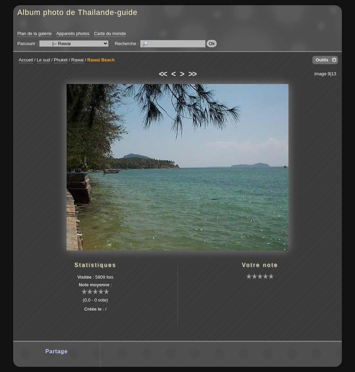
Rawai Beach (101, 59)
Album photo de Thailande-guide (77, 12)
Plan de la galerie (34, 33)
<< (162, 73)
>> (192, 73)
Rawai (77, 59)
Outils (322, 59)
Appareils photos (72, 33)
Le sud (43, 59)
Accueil (26, 59)
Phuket (61, 59)
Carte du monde (110, 33)
